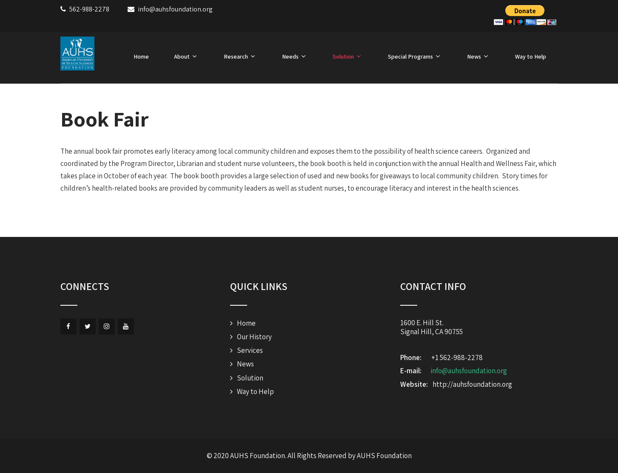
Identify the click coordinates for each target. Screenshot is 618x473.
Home (141, 56)
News (478, 56)
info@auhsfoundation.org (468, 370)
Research (240, 56)
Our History (254, 336)
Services (250, 350)
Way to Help (530, 56)
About (186, 56)
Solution (348, 56)
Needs (295, 56)
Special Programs (415, 56)
